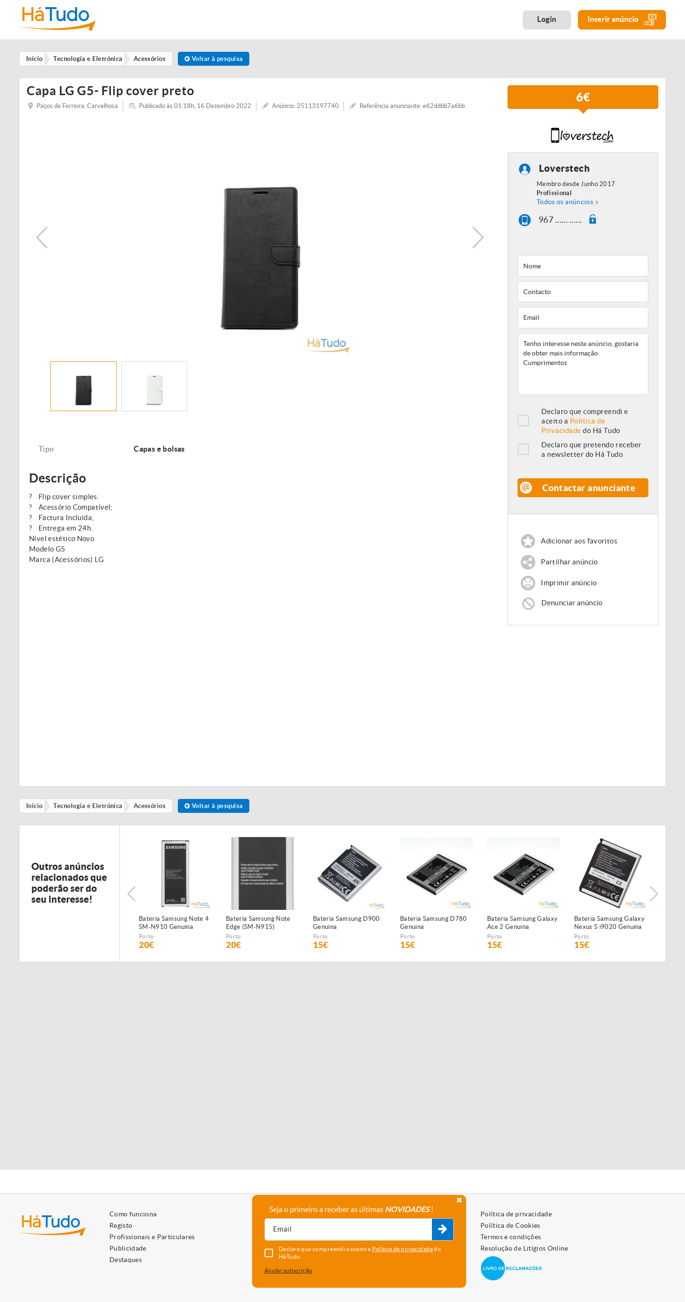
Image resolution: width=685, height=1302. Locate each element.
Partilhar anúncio (569, 567)
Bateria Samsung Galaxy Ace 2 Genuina (522, 929)
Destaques (125, 1259)
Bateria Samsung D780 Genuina (433, 929)
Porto (146, 943)
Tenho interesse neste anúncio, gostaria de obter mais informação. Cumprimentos (583, 369)
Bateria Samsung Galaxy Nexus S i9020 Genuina (609, 929)
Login (547, 19)
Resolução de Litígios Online (524, 1248)
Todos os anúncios (565, 207)
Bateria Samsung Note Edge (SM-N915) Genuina (258, 930)
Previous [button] (42, 243)
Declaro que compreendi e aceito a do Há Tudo (584, 426)
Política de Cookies (510, 1225)
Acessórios (153, 812)
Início (35, 812)
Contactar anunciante (589, 492)
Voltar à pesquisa (218, 58)
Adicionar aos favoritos (579, 546)
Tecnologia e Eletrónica (90, 812)
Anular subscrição (288, 1270)
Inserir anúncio (621, 20)
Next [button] (478, 243)
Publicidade (128, 1248)
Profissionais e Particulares (152, 1237)
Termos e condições (510, 1237)
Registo (120, 1225)
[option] (260, 243)
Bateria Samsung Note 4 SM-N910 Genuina (174, 929)
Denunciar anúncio (572, 609)
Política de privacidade (516, 1214)
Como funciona (133, 1214)
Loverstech (564, 173)
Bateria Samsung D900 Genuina (346, 929)
